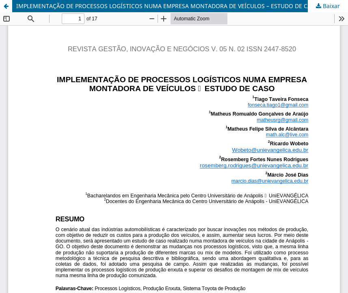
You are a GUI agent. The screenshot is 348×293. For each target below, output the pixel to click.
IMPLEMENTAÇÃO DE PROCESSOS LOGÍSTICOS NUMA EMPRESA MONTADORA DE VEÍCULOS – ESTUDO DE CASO (167, 6)
